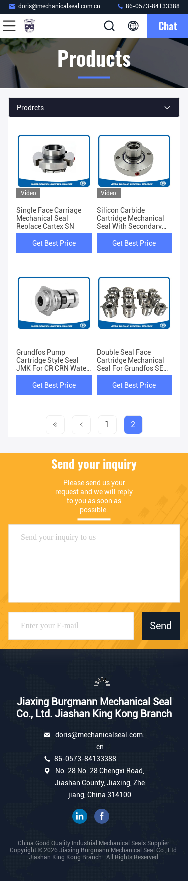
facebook (101, 816)
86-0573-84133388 (148, 6)
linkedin (79, 816)
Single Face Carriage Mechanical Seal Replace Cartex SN (48, 218)
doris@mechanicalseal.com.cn (54, 6)
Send (161, 626)
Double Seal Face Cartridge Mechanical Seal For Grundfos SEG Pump (132, 364)
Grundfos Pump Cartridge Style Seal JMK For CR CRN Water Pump (52, 364)
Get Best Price (54, 244)
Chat (167, 26)
